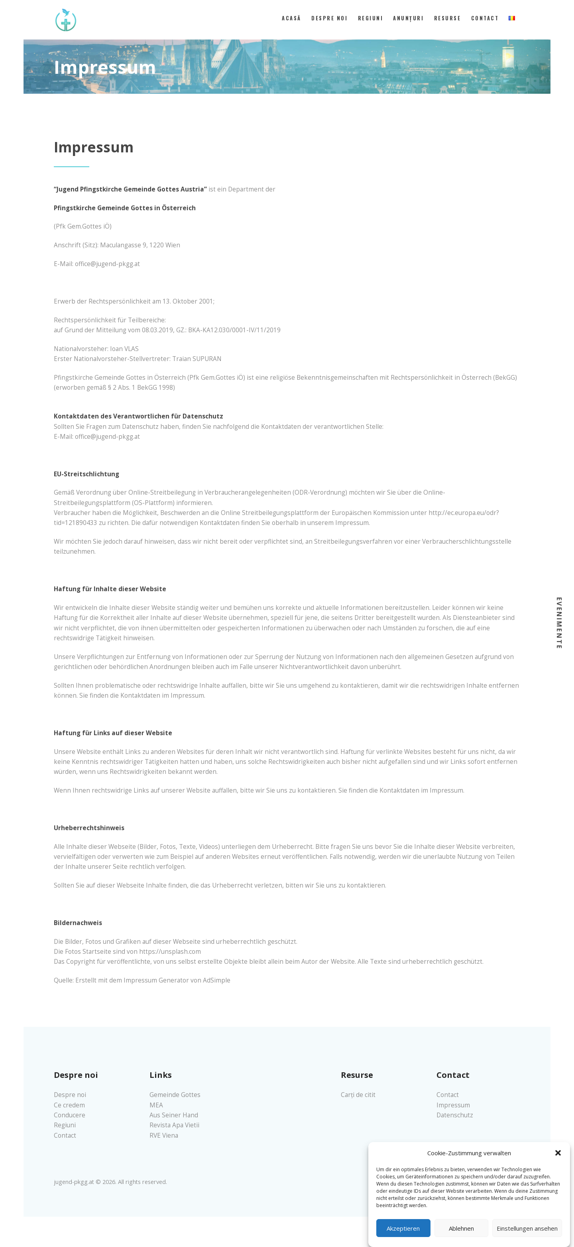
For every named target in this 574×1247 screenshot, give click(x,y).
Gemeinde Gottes (175, 1095)
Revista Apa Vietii (174, 1125)
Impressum (453, 1105)
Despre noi (70, 1095)
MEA (156, 1105)
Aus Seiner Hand (173, 1115)
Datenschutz (454, 1115)
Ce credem (69, 1105)
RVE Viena (163, 1135)
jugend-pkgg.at (74, 1182)
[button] (558, 1163)
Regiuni (65, 1125)
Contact (65, 1135)
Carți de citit (358, 1095)
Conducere (69, 1115)
